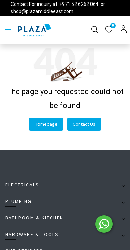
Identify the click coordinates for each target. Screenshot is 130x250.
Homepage (46, 124)
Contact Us (84, 124)
